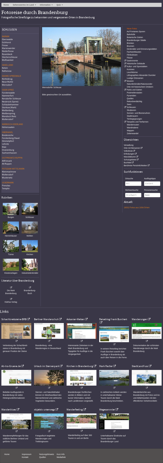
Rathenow (6, 71)
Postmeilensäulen (134, 93)
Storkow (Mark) (9, 107)
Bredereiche (7, 135)
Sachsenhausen (9, 152)
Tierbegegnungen (134, 119)
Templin (6, 188)
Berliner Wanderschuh (46, 319)
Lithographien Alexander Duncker (141, 75)
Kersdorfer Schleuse (11, 98)
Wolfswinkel (7, 60)
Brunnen (130, 46)
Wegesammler (107, 409)
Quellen (130, 98)
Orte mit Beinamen (132, 148)
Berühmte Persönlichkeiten (135, 165)
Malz (4, 147)
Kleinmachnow (9, 171)
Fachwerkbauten (134, 52)
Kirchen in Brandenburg (80, 366)
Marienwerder (8, 48)
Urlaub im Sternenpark (46, 366)
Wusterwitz (7, 177)
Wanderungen (139, 319)
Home (6, 5)
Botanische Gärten (135, 37)
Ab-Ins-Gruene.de (11, 366)
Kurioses (130, 69)
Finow (5, 45)
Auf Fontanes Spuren (136, 31)
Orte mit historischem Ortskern (140, 87)
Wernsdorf (7, 84)
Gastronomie (132, 61)
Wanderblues (8, 409)
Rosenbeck (7, 54)
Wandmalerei (132, 127)
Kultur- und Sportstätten (137, 66)
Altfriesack (7, 160)
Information (45, 5)
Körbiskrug (7, 78)
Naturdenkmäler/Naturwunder (139, 84)
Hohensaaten (8, 127)
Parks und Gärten (134, 90)
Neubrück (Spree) (10, 101)
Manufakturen (130, 157)
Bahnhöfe (131, 34)
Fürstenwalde (8, 92)
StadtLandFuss (140, 366)
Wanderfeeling (75, 409)
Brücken (130, 43)
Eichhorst (6, 42)
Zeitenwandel (132, 133)
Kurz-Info (61, 454)
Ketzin (5, 67)
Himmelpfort (8, 141)
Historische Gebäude (136, 63)
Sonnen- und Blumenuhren (138, 113)
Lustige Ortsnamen (135, 78)
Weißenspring (8, 113)
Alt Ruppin (7, 163)
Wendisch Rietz (9, 116)
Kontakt (25, 457)
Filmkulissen (132, 55)
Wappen (130, 130)
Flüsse (130, 58)
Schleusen (131, 107)
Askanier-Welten (75, 319)
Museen (130, 81)
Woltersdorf (7, 119)
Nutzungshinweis (46, 454)
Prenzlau (6, 185)
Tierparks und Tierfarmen (137, 122)
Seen (129, 104)
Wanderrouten (133, 125)
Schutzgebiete (130, 160)
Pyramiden (131, 95)
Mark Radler (106, 366)
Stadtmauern (132, 116)
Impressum (26, 454)
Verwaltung (128, 145)
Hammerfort (7, 95)
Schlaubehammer (10, 104)
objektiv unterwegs (44, 409)
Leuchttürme (132, 72)
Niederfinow (7, 51)
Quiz (59, 5)
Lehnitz (5, 144)
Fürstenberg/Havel (11, 138)
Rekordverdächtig (134, 101)
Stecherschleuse (9, 57)
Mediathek (61, 457)
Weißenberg (7, 110)
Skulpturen (131, 110)
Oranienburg (8, 149)
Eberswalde (7, 39)
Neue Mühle (7, 81)
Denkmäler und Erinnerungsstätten (142, 49)
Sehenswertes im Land (23, 5)
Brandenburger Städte (136, 40)
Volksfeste (128, 151)
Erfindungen (129, 154)
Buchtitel (127, 162)
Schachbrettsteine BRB (14, 319)
